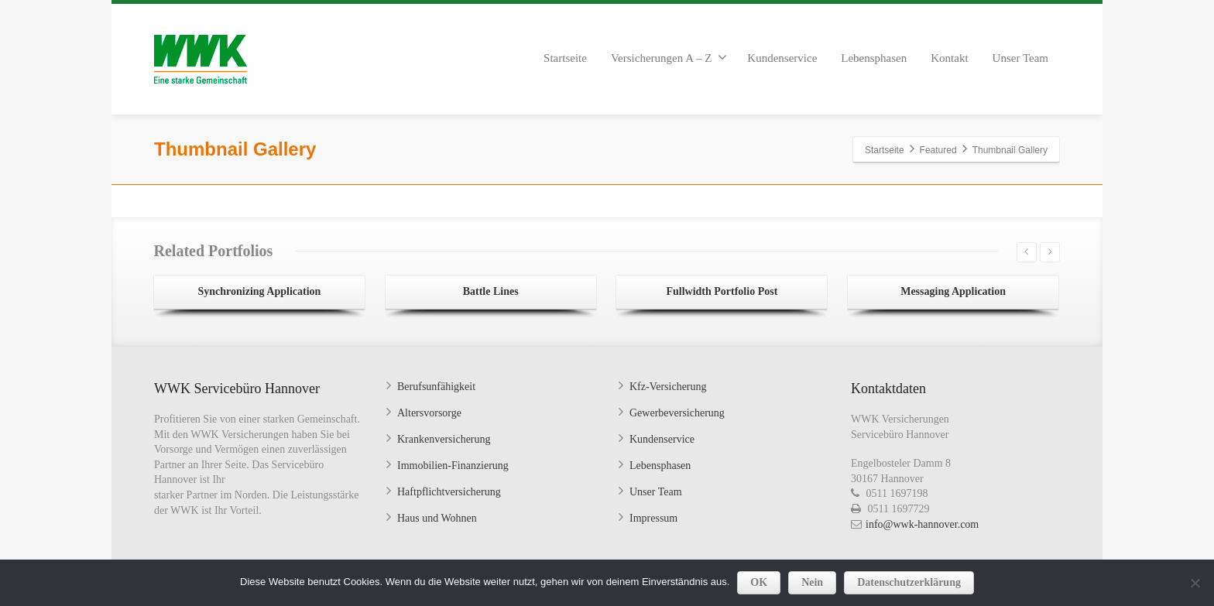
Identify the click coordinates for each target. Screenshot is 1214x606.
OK (758, 582)
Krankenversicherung (444, 439)
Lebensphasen (874, 58)
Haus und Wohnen (437, 518)
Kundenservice (782, 58)
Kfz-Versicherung (668, 386)
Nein (812, 582)
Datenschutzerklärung (909, 582)
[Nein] (1194, 583)
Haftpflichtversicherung (449, 492)
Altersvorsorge (429, 413)
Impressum (653, 518)
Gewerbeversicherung (677, 413)
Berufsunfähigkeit (436, 386)
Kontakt (949, 58)
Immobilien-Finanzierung (453, 465)
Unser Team (1020, 58)
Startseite (565, 58)
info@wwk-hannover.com (922, 524)
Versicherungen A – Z (669, 57)
